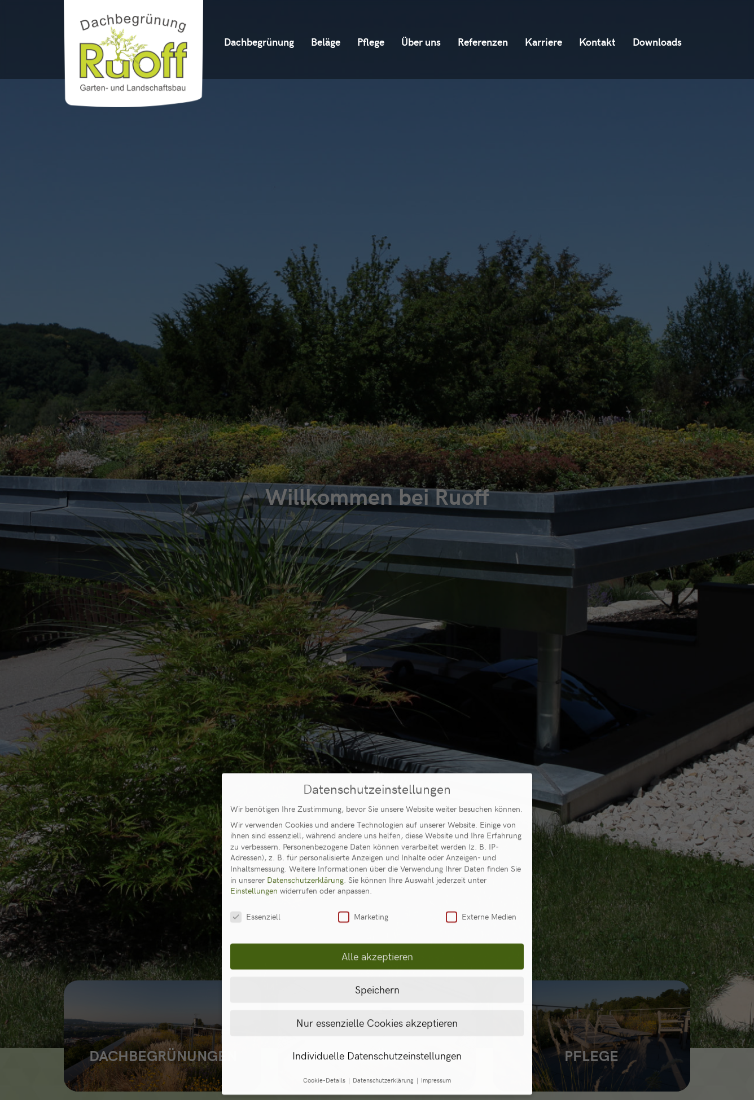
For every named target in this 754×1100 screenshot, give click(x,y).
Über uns (421, 41)
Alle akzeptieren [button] (377, 912)
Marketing (363, 873)
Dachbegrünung (259, 41)
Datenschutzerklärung (305, 836)
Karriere (543, 41)
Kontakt (597, 41)
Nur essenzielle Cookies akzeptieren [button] (377, 979)
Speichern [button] (377, 946)
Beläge (325, 41)
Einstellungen (254, 847)
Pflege (370, 41)
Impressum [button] (436, 1037)
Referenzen (483, 41)
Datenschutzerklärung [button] (384, 1037)
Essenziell (255, 873)
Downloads (657, 41)
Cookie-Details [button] (325, 1037)
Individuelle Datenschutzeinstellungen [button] (377, 1012)
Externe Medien (481, 873)
